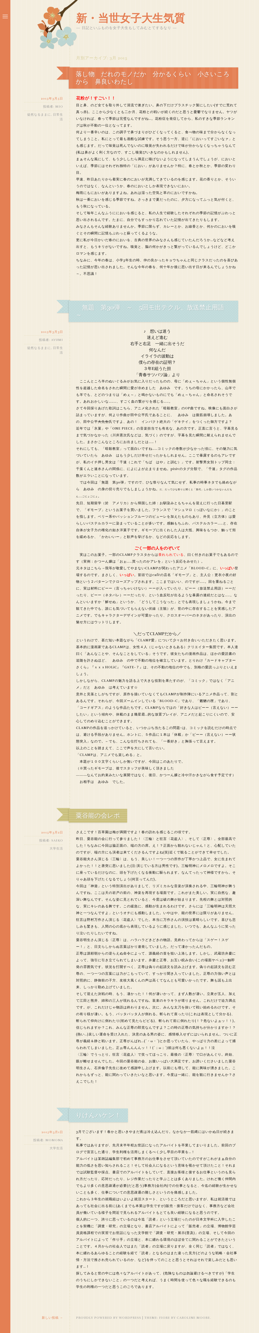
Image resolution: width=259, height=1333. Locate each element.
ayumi (57, 340)
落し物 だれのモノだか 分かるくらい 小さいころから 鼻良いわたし (153, 78)
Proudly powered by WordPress (108, 1318)
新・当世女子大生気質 (130, 18)
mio (59, 106)
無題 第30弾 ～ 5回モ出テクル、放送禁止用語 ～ (153, 311)
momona (54, 1140)
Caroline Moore (193, 1318)
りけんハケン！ (98, 1115)
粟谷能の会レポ (98, 815)
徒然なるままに (39, 114)
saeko (57, 840)
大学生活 (56, 848)
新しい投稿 (52, 1318)
